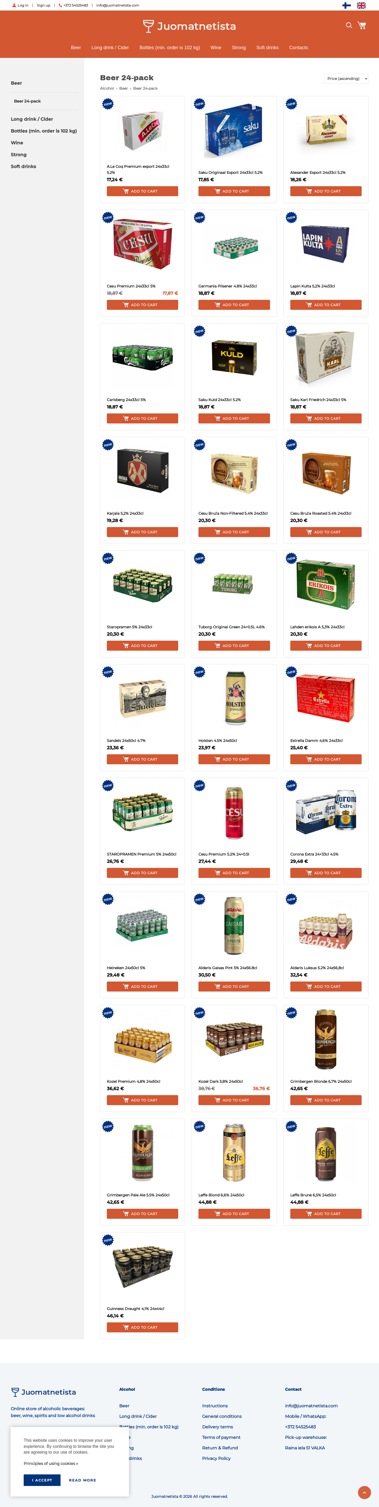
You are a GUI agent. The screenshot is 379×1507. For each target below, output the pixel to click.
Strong (239, 47)
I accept (42, 1480)
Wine (216, 47)
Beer (76, 47)
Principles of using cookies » (51, 1463)
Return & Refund (220, 1447)
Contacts (298, 47)
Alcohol (107, 88)
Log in (23, 5)
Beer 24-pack (27, 101)
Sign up (43, 5)
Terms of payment (221, 1437)
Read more (82, 1480)
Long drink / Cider (110, 47)
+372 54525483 (75, 5)
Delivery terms (217, 1426)
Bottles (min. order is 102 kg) (169, 47)
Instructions (215, 1405)
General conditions (222, 1416)
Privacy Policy (216, 1458)
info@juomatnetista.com (117, 5)
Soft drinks (267, 47)
